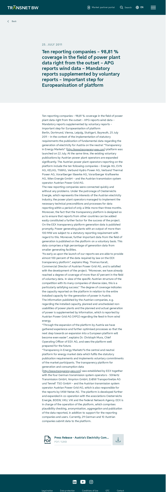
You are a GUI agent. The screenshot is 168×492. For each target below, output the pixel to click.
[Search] (123, 7)
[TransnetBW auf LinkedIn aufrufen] (74, 482)
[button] (153, 7)
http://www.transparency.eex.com (88, 149)
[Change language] (138, 7)
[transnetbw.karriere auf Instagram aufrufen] (91, 482)
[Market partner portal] (98, 7)
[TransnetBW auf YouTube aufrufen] (83, 482)
